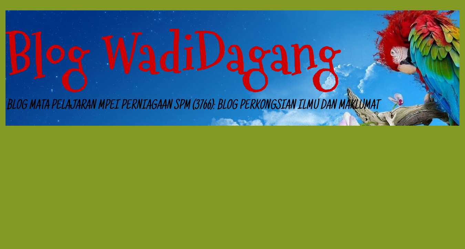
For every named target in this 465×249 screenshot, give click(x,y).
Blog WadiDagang (173, 55)
